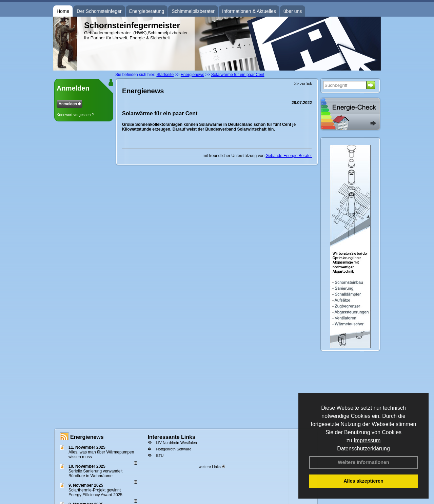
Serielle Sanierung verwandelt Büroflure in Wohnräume (95, 473)
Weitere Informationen (363, 462)
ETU (159, 455)
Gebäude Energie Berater (288, 155)
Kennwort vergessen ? (75, 115)
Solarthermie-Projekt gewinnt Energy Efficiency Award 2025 (95, 492)
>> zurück (303, 83)
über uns (292, 11)
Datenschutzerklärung (363, 448)
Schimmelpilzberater (193, 11)
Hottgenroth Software (173, 449)
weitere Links (212, 467)
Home (63, 11)
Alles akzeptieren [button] (363, 481)
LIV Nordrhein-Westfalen (176, 443)
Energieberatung (146, 11)
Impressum (367, 440)
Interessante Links (171, 437)
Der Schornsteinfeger (99, 11)
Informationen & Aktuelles (249, 11)
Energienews (87, 437)
